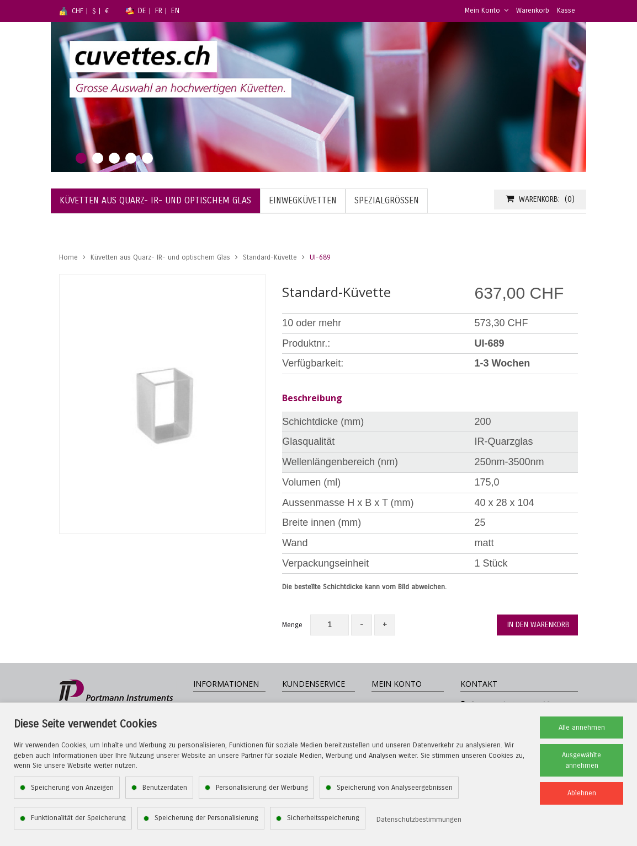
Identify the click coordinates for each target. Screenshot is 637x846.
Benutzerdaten (164, 787)
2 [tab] (97, 158)
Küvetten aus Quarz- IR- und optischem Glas (160, 257)
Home (68, 257)
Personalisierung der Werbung (262, 787)
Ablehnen (581, 793)
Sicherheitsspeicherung (323, 817)
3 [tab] (114, 158)
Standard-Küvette (270, 257)
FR (158, 10)
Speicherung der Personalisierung (206, 817)
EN (175, 10)
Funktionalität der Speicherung (78, 817)
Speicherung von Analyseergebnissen (395, 787)
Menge (292, 625)
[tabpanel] (318, 97)
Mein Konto (486, 10)
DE (142, 10)
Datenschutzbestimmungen (418, 819)
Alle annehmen (582, 727)
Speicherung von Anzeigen (72, 787)
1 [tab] (81, 158)
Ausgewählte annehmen (581, 760)
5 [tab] (147, 158)
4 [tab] (130, 158)
